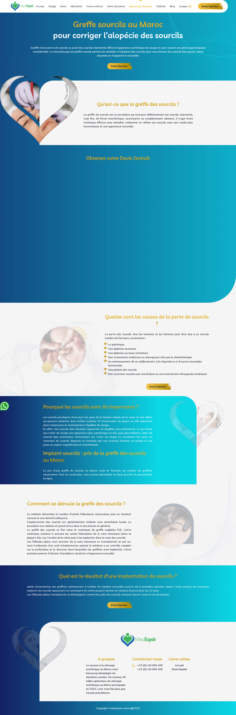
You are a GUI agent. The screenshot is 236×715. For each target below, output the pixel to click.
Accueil (40, 6)
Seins (63, 6)
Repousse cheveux (140, 6)
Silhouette (76, 6)
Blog (172, 6)
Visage (52, 6)
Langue (183, 6)
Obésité (161, 6)
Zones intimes (94, 6)
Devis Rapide (179, 669)
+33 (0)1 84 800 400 (150, 665)
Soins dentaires (116, 6)
